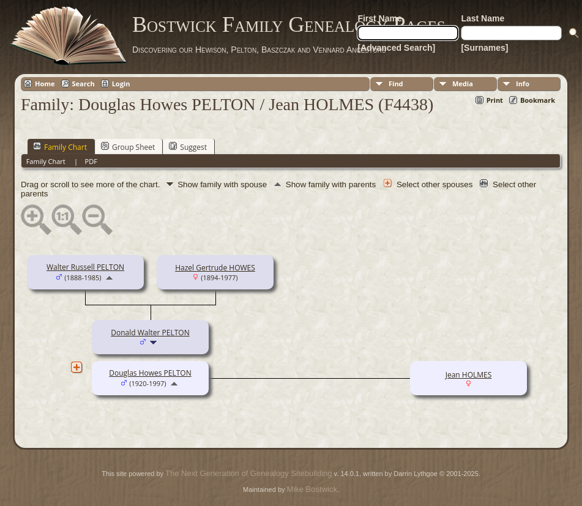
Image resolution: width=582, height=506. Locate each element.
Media (462, 83)
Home (45, 83)
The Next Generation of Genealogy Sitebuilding (248, 473)
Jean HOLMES (469, 375)
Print (495, 100)
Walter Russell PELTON (85, 267)
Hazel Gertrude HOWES (215, 267)
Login (121, 83)
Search (83, 83)
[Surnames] (484, 48)
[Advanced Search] (396, 48)
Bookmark (537, 100)
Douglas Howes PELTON (150, 373)
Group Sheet (128, 146)
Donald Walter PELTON (150, 332)
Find (396, 83)
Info (522, 83)
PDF (91, 161)
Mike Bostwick (312, 489)
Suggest (188, 146)
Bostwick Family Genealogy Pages (289, 24)
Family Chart (60, 146)
